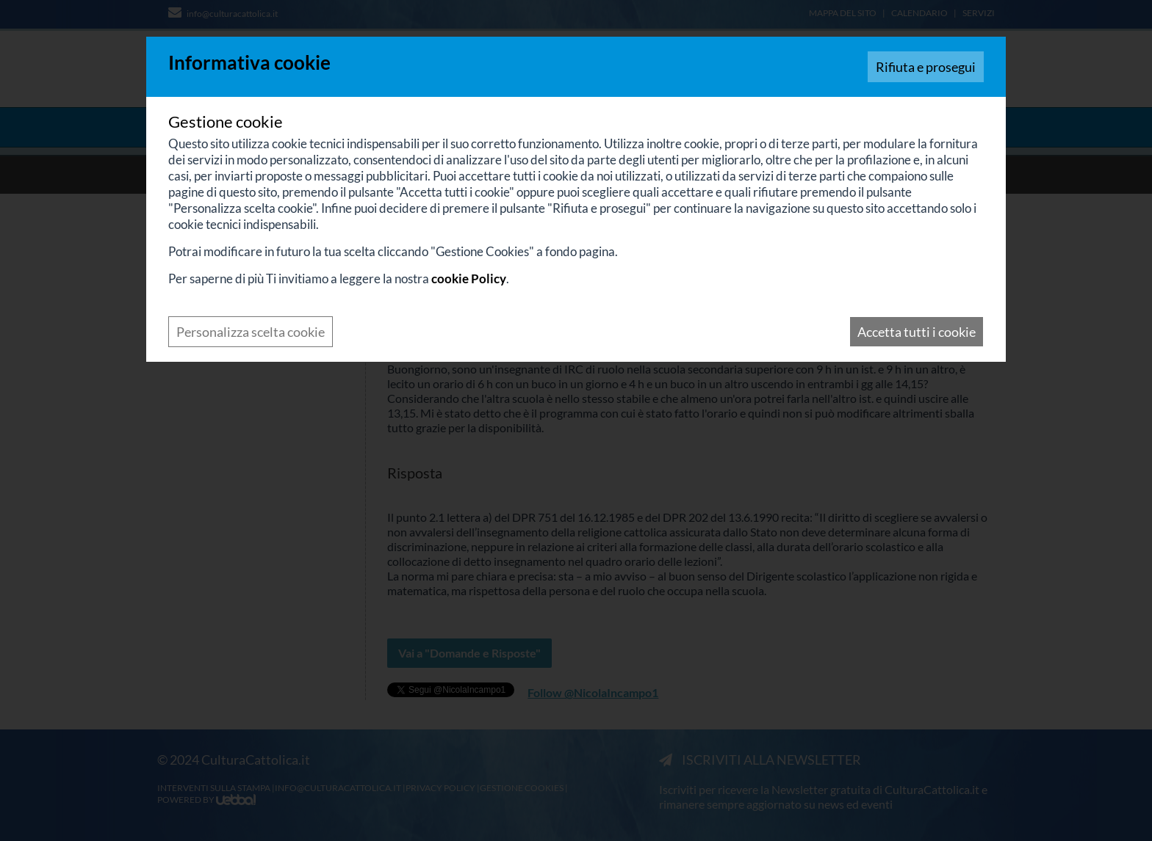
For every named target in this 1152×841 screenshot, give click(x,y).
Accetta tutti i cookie (916, 332)
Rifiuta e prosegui (926, 67)
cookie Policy (468, 278)
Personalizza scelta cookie (250, 332)
